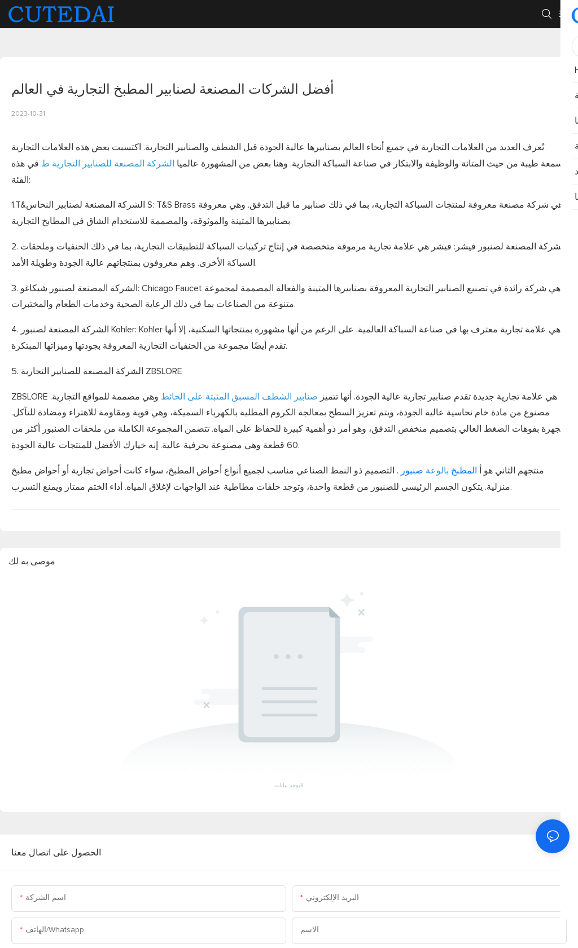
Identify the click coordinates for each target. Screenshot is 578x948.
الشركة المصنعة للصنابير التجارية (112, 163)
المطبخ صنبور (438, 470)
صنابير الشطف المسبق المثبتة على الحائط (238, 396)
